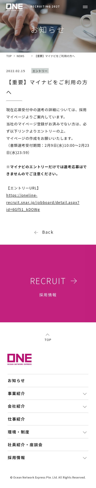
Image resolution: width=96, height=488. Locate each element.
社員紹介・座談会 (25, 444)
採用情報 (16, 457)
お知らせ (16, 380)
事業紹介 (16, 393)
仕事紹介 (16, 419)
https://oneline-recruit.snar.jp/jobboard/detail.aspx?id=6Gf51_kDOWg (42, 202)
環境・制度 (19, 432)
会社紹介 (16, 406)
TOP (48, 339)
